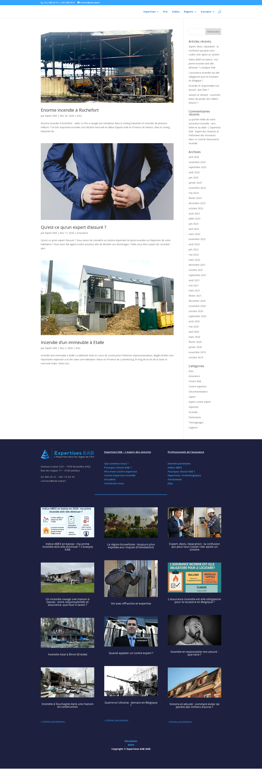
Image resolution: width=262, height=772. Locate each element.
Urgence (193, 427)
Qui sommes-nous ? (116, 463)
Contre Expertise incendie (120, 475)
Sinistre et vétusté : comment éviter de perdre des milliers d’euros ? (204, 98)
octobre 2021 (196, 270)
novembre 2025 (197, 162)
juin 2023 (194, 223)
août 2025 (194, 172)
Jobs (170, 483)
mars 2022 (194, 259)
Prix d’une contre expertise (120, 471)
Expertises (150, 12)
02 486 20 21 (48, 476)
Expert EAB (51, 115)
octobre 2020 (196, 311)
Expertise (194, 407)
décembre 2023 (197, 203)
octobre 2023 (196, 208)
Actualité (109, 479)
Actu (79, 115)
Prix (165, 12)
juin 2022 (194, 249)
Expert (192, 396)
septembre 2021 (197, 275)
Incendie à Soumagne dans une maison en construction (67, 705)
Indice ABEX (175, 467)
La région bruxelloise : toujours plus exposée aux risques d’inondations (131, 545)
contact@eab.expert (53, 480)
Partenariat (175, 479)
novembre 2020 (197, 306)
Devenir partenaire (179, 463)
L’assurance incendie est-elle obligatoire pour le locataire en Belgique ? (204, 76)
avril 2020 (194, 331)
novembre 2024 (197, 187)
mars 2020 (194, 336)
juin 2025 (194, 177)
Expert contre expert (200, 401)
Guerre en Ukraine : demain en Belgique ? (131, 704)
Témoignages (196, 422)
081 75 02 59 (67, 476)
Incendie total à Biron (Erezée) (67, 654)
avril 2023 (194, 228)
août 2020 (194, 321)
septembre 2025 (197, 167)
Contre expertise (198, 386)
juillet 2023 (194, 218)
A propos (206, 12)
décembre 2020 (197, 300)
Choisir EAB (195, 381)
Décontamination (198, 391)
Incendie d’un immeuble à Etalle (72, 342)
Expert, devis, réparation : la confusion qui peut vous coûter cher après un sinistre (204, 50)
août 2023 (194, 213)
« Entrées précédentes (53, 721)
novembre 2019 (197, 352)
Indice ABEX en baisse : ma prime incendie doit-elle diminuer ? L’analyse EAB (203, 63)
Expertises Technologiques (184, 475)
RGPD (131, 744)
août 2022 (194, 244)
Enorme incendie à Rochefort (70, 110)
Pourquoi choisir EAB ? (118, 467)
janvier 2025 (195, 182)
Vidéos (176, 12)
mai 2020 (194, 326)
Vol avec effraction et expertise (131, 603)
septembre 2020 (197, 316)
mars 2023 (194, 234)
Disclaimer (131, 741)
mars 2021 (194, 290)
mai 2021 (194, 285)
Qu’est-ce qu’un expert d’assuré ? (73, 227)
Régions (188, 12)
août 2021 (194, 280)
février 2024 (195, 198)
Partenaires (195, 417)
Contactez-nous (114, 483)
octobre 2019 (196, 357)
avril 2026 (194, 157)
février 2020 (195, 341)
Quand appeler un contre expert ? (131, 653)
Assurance (82, 232)
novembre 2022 (197, 239)
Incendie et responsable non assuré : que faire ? (194, 653)
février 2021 (195, 295)
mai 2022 (194, 254)
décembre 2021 (197, 264)
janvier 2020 (195, 347)
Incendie (193, 412)
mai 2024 (194, 192)
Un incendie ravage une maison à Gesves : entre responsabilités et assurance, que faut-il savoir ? (68, 602)
